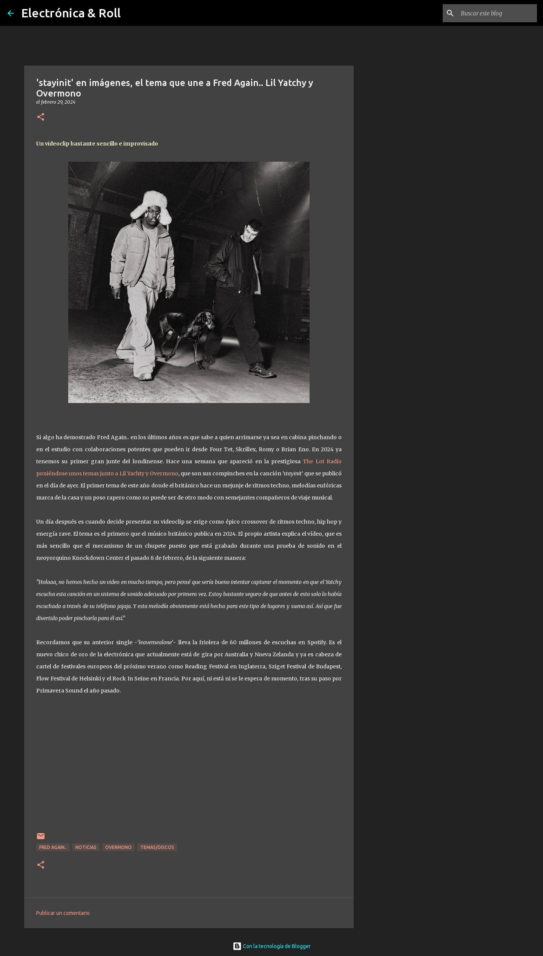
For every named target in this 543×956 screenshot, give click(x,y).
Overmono (118, 847)
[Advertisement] (392, 326)
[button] (40, 117)
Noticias (86, 847)
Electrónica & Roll (71, 13)
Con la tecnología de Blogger (272, 946)
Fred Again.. (53, 847)
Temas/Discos (157, 847)
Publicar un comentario (63, 913)
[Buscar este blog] (497, 13)
